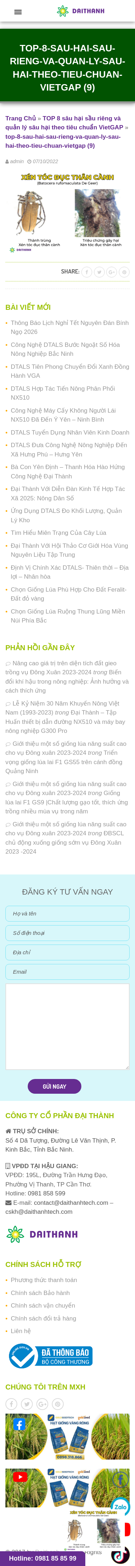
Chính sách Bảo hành (40, 1293)
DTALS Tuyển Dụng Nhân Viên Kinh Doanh (70, 432)
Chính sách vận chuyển (43, 1305)
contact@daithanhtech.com (72, 1202)
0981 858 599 (46, 1193)
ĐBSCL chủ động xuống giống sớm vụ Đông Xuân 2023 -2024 (64, 842)
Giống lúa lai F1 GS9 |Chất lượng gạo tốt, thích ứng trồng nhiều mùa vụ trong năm (66, 802)
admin (17, 161)
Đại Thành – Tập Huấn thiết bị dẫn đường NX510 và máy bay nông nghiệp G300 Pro (65, 721)
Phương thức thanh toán (44, 1280)
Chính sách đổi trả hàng (43, 1318)
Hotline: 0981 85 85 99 (42, 1558)
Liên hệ (21, 1331)
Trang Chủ (20, 118)
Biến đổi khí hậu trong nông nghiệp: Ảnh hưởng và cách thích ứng (67, 681)
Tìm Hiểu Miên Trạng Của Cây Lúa (58, 532)
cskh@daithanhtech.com (38, 1211)
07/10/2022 (45, 161)
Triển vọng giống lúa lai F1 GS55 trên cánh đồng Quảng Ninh (63, 762)
